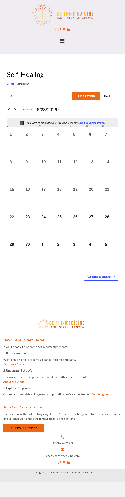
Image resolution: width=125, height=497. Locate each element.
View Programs (100, 394)
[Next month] (15, 110)
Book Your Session (15, 364)
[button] (23, 428)
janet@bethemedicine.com (62, 456)
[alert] (62, 122)
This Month (27, 110)
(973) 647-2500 (63, 443)
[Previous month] (9, 110)
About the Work (13, 381)
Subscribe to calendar (99, 276)
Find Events (86, 96)
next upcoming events (92, 123)
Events (10, 83)
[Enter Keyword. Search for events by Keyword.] (39, 96)
